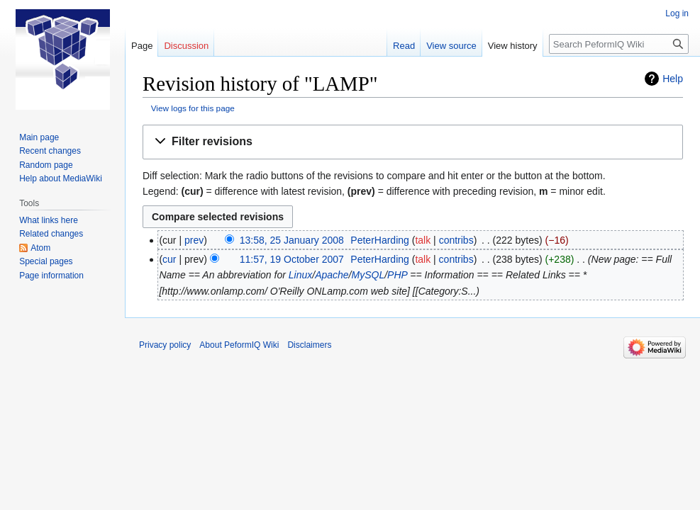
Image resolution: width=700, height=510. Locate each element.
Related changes (51, 234)
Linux (300, 274)
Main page (39, 137)
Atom (40, 248)
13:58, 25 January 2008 (292, 240)
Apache (331, 274)
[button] (413, 142)
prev (194, 240)
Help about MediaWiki (60, 178)
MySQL (368, 274)
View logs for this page (193, 108)
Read (404, 45)
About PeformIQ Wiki (239, 345)
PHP (397, 274)
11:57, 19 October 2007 (292, 259)
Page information (51, 275)
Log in (677, 13)
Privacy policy (165, 345)
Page (141, 45)
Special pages (45, 261)
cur (169, 259)
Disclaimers (309, 345)
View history (513, 45)
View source (451, 45)
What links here (48, 220)
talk (422, 240)
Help (672, 78)
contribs (456, 240)
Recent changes (50, 151)
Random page (45, 165)
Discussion (186, 45)
